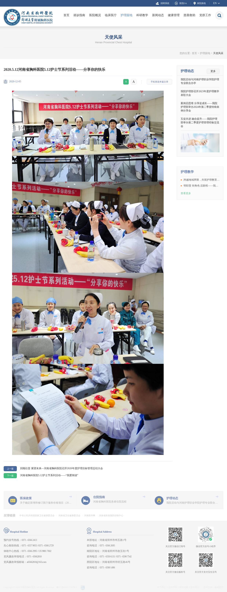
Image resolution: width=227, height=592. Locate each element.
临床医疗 (111, 15)
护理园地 (126, 15)
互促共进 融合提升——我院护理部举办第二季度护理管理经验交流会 (200, 123)
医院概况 (95, 15)
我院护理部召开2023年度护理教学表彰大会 (200, 93)
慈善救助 (189, 15)
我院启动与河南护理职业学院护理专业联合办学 (200, 81)
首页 (66, 15)
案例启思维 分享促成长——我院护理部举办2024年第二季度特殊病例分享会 (200, 107)
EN (215, 3)
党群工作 (205, 15)
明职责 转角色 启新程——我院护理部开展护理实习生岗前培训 (201, 195)
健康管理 (174, 15)
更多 (213, 71)
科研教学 (142, 15)
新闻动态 (158, 15)
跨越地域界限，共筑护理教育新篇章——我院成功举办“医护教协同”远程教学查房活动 (201, 189)
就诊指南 (79, 15)
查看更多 (186, 202)
